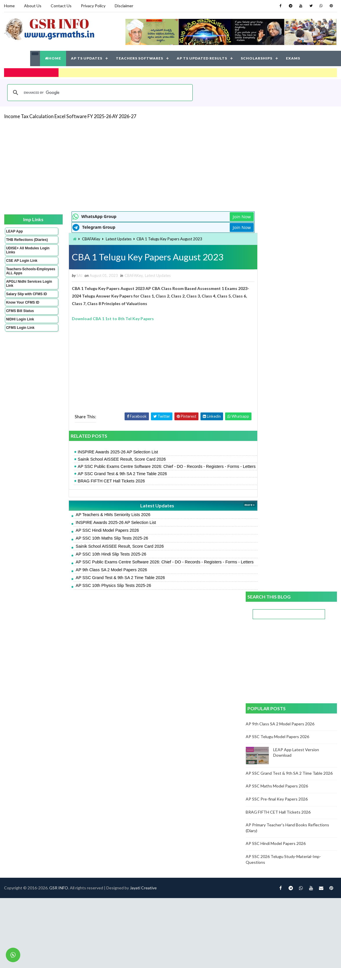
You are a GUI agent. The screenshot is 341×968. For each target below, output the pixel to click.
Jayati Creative (143, 624)
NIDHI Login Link (20, 323)
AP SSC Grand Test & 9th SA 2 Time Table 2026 (111, 479)
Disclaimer (124, 5)
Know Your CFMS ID (22, 306)
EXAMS (293, 58)
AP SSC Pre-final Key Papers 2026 (277, 418)
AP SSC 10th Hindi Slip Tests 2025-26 (100, 559)
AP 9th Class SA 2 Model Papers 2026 (100, 581)
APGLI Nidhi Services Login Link (24, 287)
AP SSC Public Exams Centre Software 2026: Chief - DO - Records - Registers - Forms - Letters (148, 469)
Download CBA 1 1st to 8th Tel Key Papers (102, 318)
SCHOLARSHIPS (256, 58)
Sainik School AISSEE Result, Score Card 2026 (111, 459)
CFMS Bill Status (20, 314)
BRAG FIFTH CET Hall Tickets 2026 (100, 486)
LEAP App (14, 231)
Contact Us (61, 5)
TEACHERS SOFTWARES (139, 58)
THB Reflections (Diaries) (19, 241)
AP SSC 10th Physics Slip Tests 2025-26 (102, 596)
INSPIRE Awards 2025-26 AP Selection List (107, 451)
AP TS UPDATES (86, 58)
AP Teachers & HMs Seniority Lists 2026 (102, 520)
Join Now (225, 216)
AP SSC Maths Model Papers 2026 (277, 405)
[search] (99, 92)
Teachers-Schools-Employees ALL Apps (23, 275)
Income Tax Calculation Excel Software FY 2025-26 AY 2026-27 (70, 115)
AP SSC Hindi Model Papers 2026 (96, 535)
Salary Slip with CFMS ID (26, 297)
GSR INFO (58, 624)
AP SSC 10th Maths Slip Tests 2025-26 (101, 543)
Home (9, 5)
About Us (32, 5)
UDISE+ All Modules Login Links (22, 254)
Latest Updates (108, 238)
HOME (53, 58)
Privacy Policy (93, 5)
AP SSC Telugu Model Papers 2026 (277, 355)
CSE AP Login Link (21, 264)
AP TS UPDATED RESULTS (202, 58)
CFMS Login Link (20, 331)
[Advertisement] (146, 164)
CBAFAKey (80, 238)
